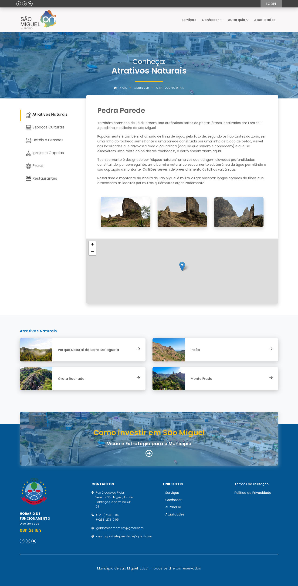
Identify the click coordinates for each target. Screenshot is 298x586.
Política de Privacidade (252, 492)
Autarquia (236, 19)
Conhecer (210, 19)
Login (271, 3)
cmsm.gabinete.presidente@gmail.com (124, 536)
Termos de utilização (251, 484)
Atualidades (264, 19)
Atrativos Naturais (170, 88)
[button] (182, 266)
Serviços (189, 19)
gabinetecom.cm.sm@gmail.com (120, 528)
